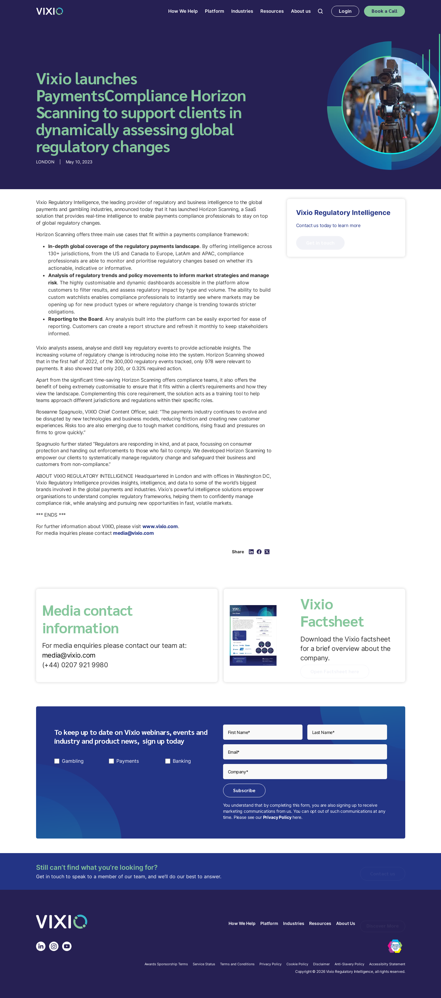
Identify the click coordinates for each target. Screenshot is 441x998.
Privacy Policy (277, 817)
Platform (269, 923)
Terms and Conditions (237, 964)
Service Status (204, 964)
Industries (293, 923)
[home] (49, 11)
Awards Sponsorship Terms (166, 964)
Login (345, 11)
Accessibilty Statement (387, 964)
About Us (345, 923)
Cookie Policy (297, 964)
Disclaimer (321, 964)
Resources (320, 923)
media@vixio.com (69, 655)
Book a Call (384, 11)
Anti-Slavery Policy (349, 964)
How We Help (242, 923)
